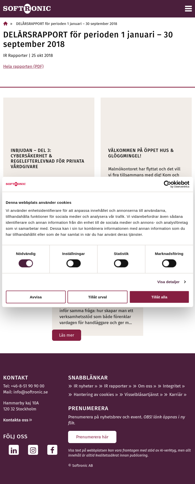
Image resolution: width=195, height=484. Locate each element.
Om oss (145, 386)
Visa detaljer (168, 282)
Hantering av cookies (94, 394)
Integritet (172, 386)
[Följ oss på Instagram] (34, 449)
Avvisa (36, 297)
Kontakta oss (15, 420)
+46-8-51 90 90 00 (28, 386)
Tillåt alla (159, 297)
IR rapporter (115, 386)
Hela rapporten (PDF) (23, 66)
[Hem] (5, 23)
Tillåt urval (97, 297)
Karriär (175, 394)
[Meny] (188, 8)
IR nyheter (83, 386)
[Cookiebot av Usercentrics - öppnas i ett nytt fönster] (167, 184)
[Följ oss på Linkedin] (15, 449)
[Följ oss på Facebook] (53, 449)
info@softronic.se (31, 392)
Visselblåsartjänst (142, 394)
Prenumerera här (92, 437)
